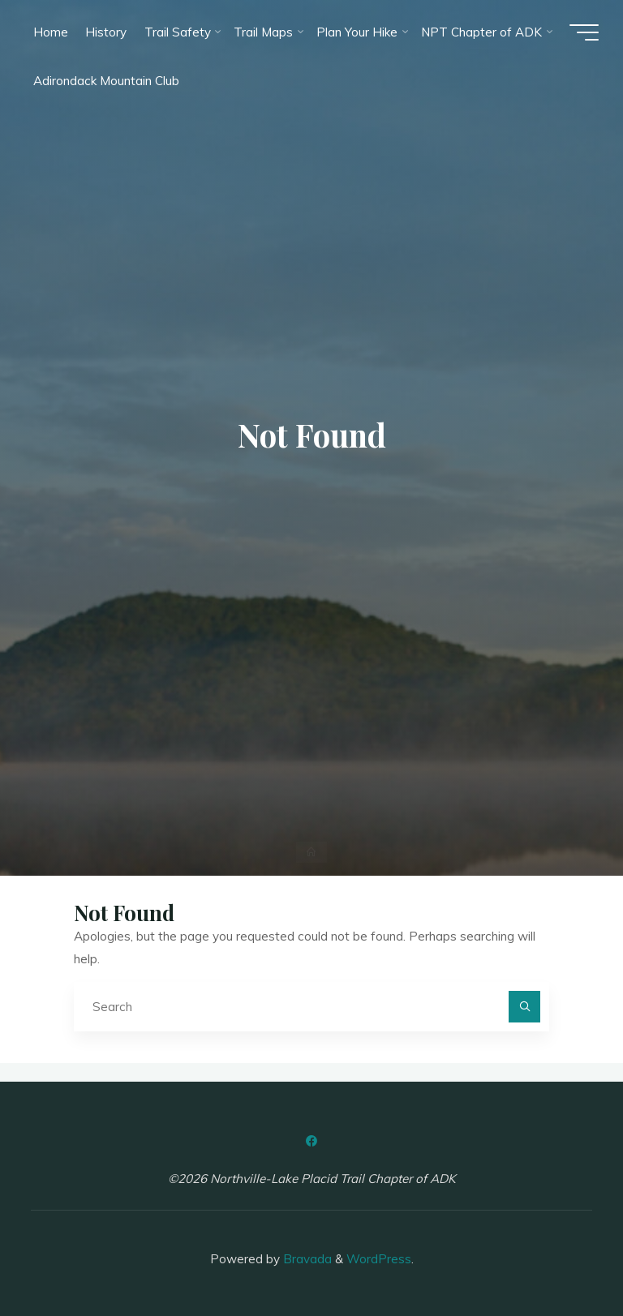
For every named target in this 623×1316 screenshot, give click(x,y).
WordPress (378, 1259)
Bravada (306, 1259)
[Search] (525, 1007)
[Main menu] (584, 32)
